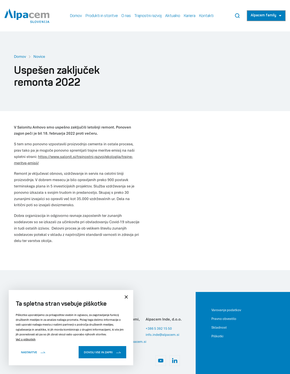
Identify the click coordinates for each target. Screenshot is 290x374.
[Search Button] (237, 15)
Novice (39, 56)
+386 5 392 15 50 (159, 328)
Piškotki (217, 336)
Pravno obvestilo (223, 318)
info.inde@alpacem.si (162, 334)
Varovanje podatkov (226, 310)
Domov (20, 56)
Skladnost (219, 327)
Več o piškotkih (26, 339)
